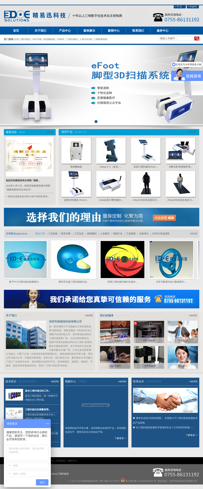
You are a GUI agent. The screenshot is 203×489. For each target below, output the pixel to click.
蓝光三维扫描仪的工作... (37, 390)
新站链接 (162, 481)
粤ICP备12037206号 (109, 481)
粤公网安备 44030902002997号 (140, 481)
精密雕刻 (92, 233)
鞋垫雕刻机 (50, 39)
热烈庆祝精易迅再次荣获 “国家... (23, 180)
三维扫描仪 (72, 39)
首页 (16, 30)
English (193, 6)
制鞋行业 (118, 233)
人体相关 (105, 233)
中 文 (179, 6)
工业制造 (53, 233)
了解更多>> (120, 438)
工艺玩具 (79, 233)
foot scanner (51, 473)
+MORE (50, 132)
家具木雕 (66, 233)
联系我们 (62, 460)
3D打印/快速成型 (161, 233)
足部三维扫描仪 (22, 39)
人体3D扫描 (86, 39)
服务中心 (73, 460)
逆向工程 (40, 233)
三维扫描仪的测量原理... (37, 409)
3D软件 (61, 39)
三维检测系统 (100, 39)
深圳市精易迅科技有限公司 (65, 321)
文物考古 (143, 233)
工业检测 (130, 233)
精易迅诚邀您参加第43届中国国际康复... (28, 196)
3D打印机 (37, 39)
